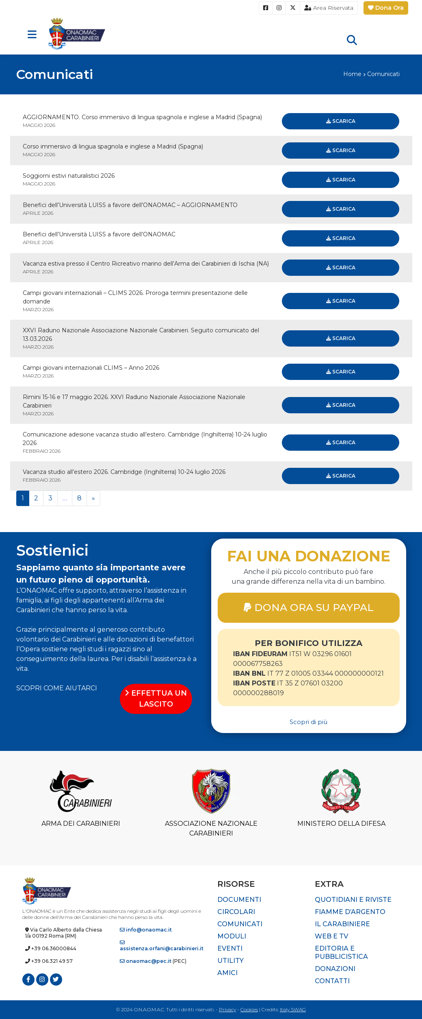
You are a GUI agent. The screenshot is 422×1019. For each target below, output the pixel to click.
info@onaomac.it (146, 930)
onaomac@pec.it (145, 961)
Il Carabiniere (342, 924)
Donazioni (335, 969)
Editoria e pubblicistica (341, 952)
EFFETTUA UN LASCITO (156, 699)
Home (352, 74)
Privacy (227, 1009)
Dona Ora (386, 7)
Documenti (239, 899)
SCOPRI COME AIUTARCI (56, 688)
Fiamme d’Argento (350, 912)
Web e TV (331, 936)
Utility (230, 960)
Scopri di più (308, 722)
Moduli (231, 936)
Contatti (332, 981)
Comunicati (239, 924)
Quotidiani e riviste (353, 899)
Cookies (249, 1009)
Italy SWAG (293, 1009)
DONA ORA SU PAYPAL (309, 607)
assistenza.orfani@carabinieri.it (161, 945)
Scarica (340, 121)
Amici (227, 973)
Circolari (236, 912)
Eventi (229, 948)
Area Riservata (328, 7)
